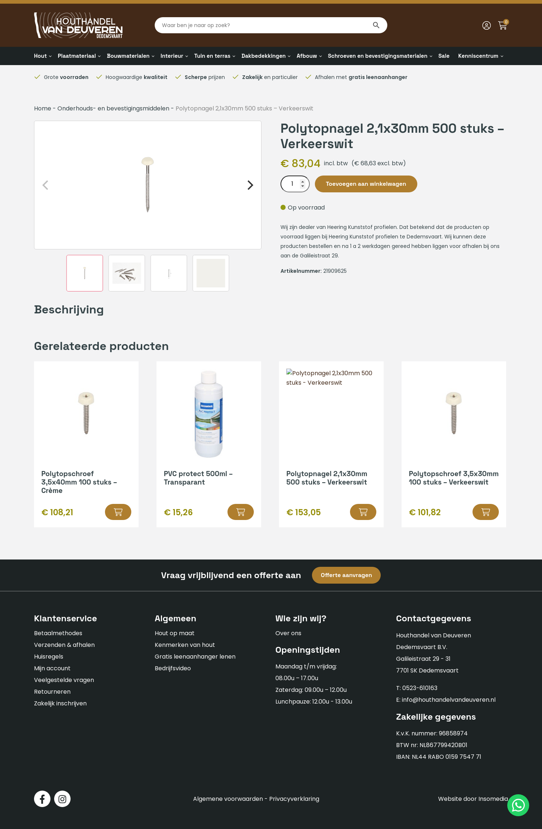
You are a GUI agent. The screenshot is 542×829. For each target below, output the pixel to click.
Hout (40, 55)
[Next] (249, 185)
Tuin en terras (212, 55)
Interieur (172, 55)
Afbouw (307, 55)
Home (42, 108)
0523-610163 (419, 688)
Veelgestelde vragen (64, 680)
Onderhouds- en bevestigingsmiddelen (113, 108)
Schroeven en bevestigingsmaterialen (378, 55)
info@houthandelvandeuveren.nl (449, 700)
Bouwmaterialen (128, 55)
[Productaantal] (295, 184)
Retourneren (52, 691)
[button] (118, 512)
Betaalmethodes (58, 633)
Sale (444, 55)
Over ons (288, 633)
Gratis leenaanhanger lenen (195, 656)
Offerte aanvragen (346, 575)
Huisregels (48, 656)
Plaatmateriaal (77, 55)
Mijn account (52, 668)
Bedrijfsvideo (173, 668)
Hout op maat (175, 633)
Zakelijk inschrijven (60, 703)
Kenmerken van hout (185, 645)
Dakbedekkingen (263, 55)
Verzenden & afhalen (64, 645)
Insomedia (493, 799)
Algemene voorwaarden (228, 799)
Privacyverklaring (294, 799)
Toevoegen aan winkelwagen (366, 184)
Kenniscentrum (478, 55)
